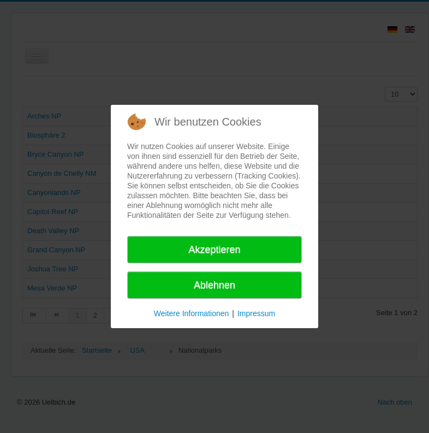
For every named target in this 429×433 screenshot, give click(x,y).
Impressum (256, 313)
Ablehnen (214, 285)
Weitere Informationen (191, 313)
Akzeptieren (214, 249)
